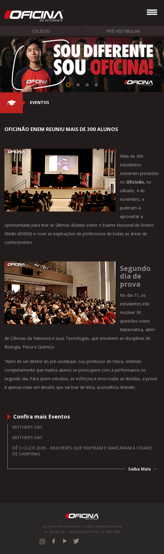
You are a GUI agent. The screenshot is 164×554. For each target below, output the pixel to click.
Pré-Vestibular (123, 31)
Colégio (41, 31)
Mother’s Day (27, 427)
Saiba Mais (139, 469)
